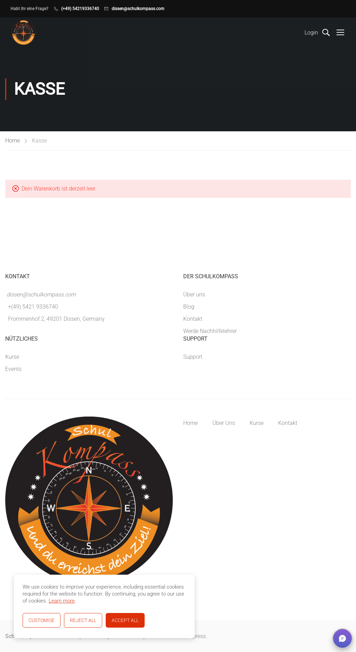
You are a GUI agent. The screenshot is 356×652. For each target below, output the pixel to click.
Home (12, 140)
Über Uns (223, 423)
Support (192, 357)
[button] (342, 638)
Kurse (12, 357)
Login (311, 32)
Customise (42, 620)
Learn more (62, 601)
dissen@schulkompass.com (138, 8)
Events (13, 369)
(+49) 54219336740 (80, 8)
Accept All (125, 620)
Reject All (83, 620)
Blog (188, 306)
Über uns (194, 294)
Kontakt (192, 319)
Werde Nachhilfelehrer (210, 331)
